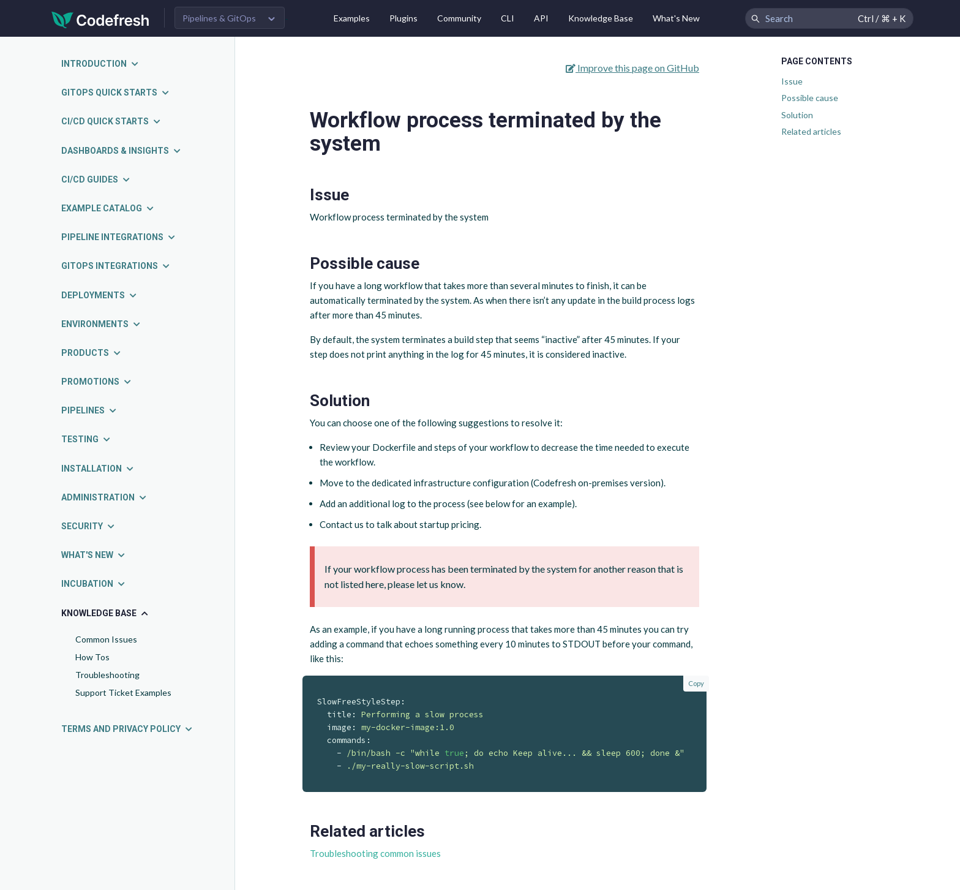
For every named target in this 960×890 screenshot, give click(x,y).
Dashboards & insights (121, 151)
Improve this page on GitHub (632, 68)
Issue (792, 81)
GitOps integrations (116, 266)
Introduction (100, 64)
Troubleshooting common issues (375, 853)
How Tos (92, 657)
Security (88, 526)
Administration (104, 497)
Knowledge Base (600, 18)
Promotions (96, 382)
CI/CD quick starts (111, 121)
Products (91, 353)
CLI (507, 18)
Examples (352, 18)
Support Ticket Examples (123, 692)
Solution (797, 115)
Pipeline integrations (118, 237)
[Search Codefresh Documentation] (829, 18)
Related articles (811, 131)
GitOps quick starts (115, 92)
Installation (98, 468)
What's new (93, 555)
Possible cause (809, 97)
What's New (676, 18)
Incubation (93, 584)
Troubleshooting (107, 674)
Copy (696, 683)
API (541, 18)
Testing (86, 439)
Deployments (99, 295)
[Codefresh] (100, 19)
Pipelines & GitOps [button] (219, 18)
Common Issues (106, 639)
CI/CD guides (96, 179)
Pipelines (89, 410)
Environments (101, 324)
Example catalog (108, 208)
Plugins (403, 18)
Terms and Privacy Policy (127, 729)
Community (459, 18)
